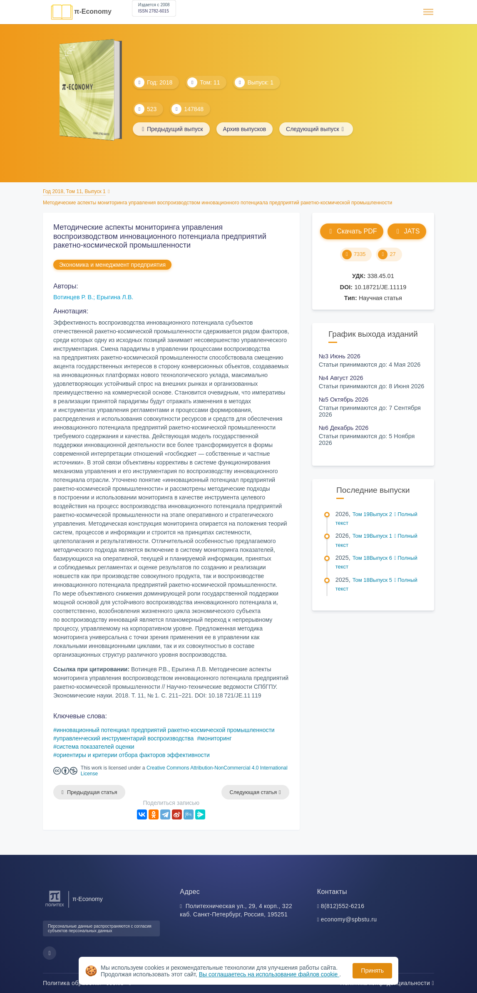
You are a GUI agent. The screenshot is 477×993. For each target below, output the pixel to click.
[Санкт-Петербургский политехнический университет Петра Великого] (55, 906)
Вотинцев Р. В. (73, 297)
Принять (372, 970)
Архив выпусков (244, 129)
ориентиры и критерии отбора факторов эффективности (133, 755)
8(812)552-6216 (343, 906)
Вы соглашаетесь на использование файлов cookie (269, 974)
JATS (407, 231)
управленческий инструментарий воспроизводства (125, 738)
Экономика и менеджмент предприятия (112, 264)
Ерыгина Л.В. (115, 297)
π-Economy (93, 11)
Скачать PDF (351, 231)
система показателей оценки (95, 746)
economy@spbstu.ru (349, 919)
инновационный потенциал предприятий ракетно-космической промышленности (166, 730)
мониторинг (215, 738)
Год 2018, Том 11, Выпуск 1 (74, 191)
